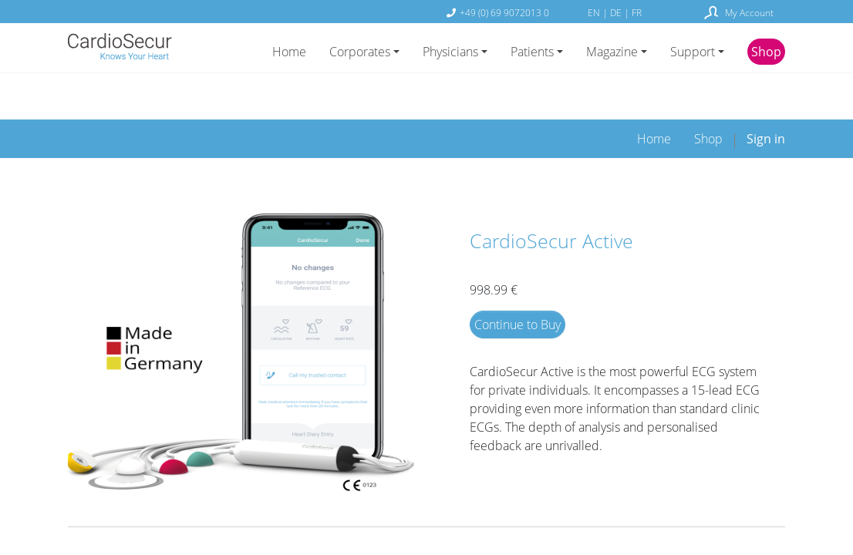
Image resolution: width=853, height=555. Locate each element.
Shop (766, 51)
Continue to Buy (517, 276)
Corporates (359, 51)
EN (595, 12)
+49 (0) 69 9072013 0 (504, 12)
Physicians (450, 51)
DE (617, 12)
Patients (532, 51)
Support (692, 51)
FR (637, 12)
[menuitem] (654, 91)
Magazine (612, 51)
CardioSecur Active (551, 193)
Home (289, 51)
